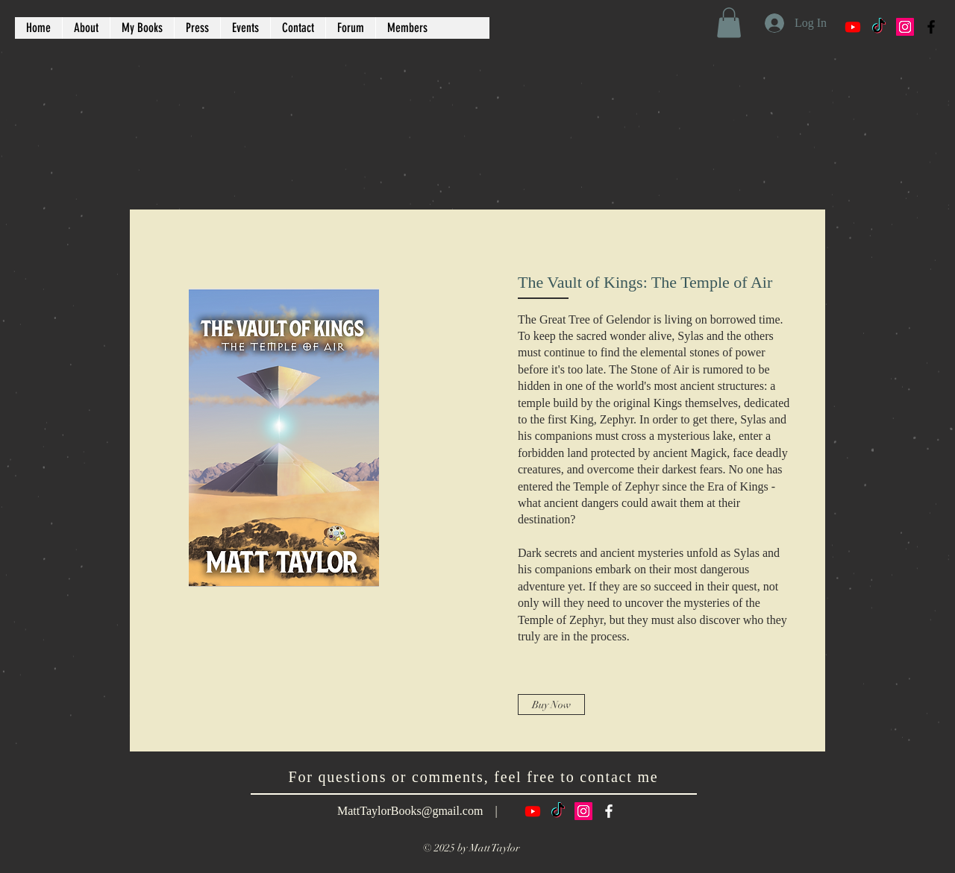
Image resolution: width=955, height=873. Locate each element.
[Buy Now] (551, 704)
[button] (729, 22)
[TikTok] (879, 27)
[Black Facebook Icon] (931, 27)
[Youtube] (853, 27)
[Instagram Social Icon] (905, 27)
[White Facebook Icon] (609, 811)
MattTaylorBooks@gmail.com (410, 810)
